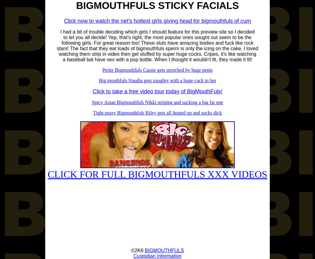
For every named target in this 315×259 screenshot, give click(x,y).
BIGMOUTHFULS (164, 250)
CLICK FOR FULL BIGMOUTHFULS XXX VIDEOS (157, 170)
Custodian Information (158, 256)
